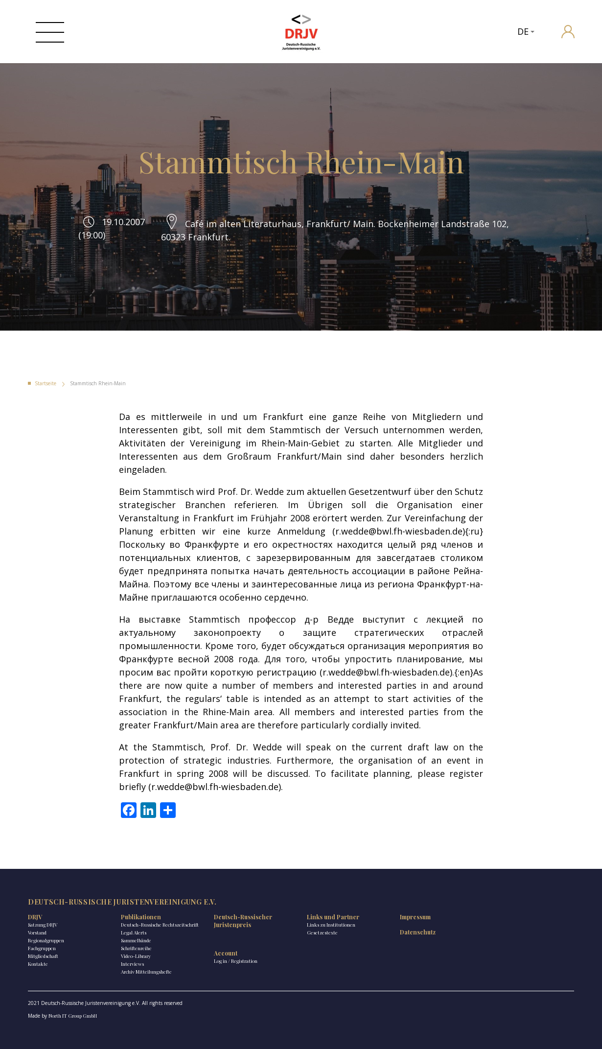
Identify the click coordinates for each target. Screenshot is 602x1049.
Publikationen (141, 917)
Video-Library (136, 956)
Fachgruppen (42, 948)
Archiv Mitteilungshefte (146, 971)
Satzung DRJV (42, 924)
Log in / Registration (235, 960)
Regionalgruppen (46, 940)
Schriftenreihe (136, 948)
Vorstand (37, 932)
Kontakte (38, 963)
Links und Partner (333, 917)
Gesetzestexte (322, 932)
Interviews (132, 963)
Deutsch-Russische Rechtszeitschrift (160, 924)
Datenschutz (418, 932)
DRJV (35, 917)
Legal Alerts (133, 932)
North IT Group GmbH (72, 1015)
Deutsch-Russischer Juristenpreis (243, 921)
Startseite (45, 383)
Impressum (415, 917)
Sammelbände (136, 940)
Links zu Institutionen (331, 924)
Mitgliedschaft (43, 956)
